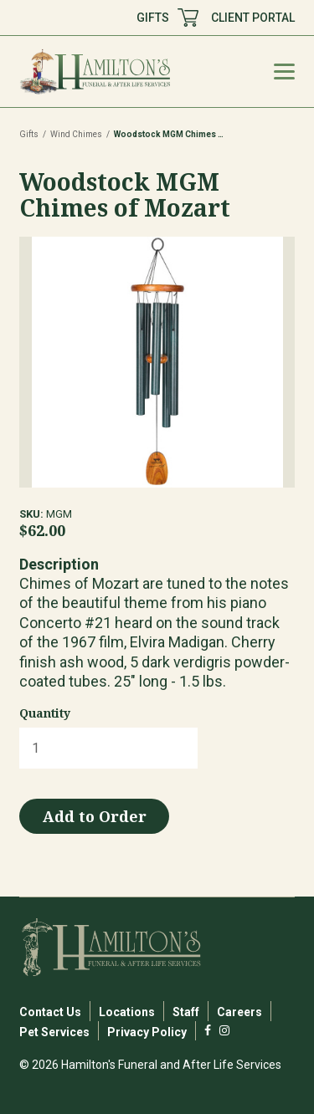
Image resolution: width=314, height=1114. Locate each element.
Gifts (29, 134)
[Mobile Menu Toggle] (284, 71)
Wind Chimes (76, 134)
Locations (127, 1012)
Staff (185, 1012)
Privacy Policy (147, 1032)
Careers (239, 1012)
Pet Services (54, 1032)
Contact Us (50, 1012)
